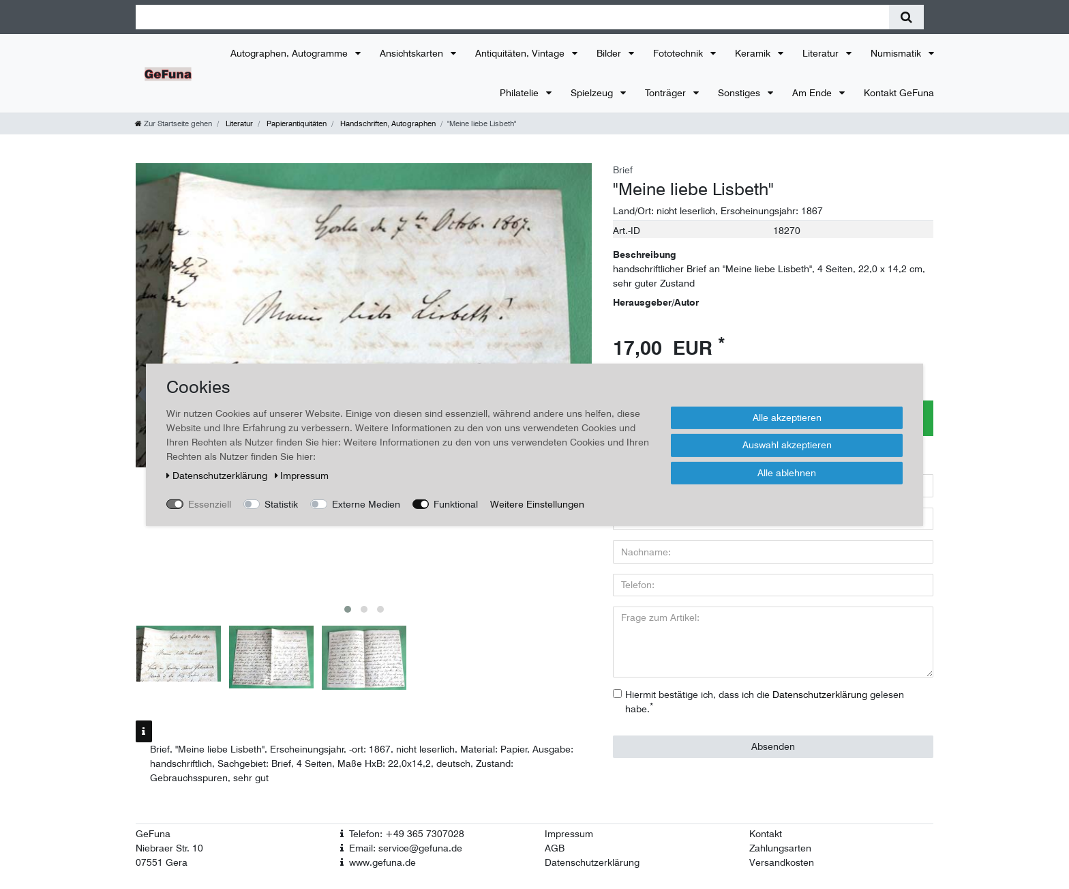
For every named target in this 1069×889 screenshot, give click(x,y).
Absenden (773, 746)
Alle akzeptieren (787, 416)
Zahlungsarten (780, 848)
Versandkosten (781, 862)
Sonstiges (740, 92)
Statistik (281, 503)
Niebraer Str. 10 (169, 848)
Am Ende (813, 92)
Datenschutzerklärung (592, 862)
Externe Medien (366, 503)
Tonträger (667, 92)
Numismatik (897, 53)
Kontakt (765, 833)
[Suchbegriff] (512, 17)
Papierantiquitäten (296, 123)
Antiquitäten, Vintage (521, 53)
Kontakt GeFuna (899, 92)
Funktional (456, 503)
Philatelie (520, 92)
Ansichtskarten (413, 53)
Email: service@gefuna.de (405, 848)
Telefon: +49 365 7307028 (406, 833)
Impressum (569, 833)
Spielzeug (593, 92)
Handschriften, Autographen (387, 123)
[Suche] (906, 17)
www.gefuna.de (382, 862)
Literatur (821, 53)
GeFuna (153, 833)
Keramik (754, 53)
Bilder (610, 53)
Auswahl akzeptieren (787, 444)
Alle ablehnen (786, 472)
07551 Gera (161, 862)
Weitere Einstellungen (537, 503)
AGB (554, 848)
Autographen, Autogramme (290, 53)
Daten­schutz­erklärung (218, 474)
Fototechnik (679, 53)
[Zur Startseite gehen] (173, 123)
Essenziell (209, 503)
